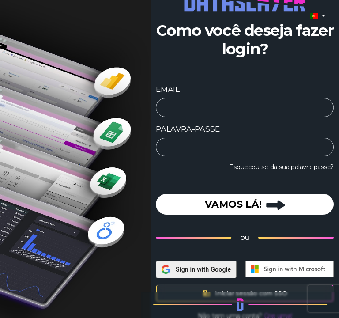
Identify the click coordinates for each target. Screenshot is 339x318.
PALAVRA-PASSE (187, 128)
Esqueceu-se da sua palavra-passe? (281, 167)
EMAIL (168, 89)
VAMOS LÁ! (245, 204)
